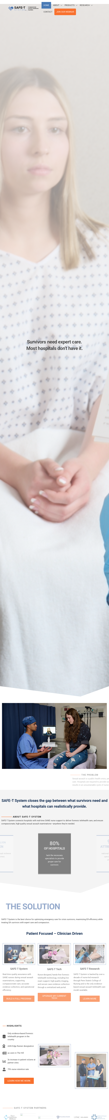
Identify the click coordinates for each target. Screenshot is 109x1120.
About (56, 5)
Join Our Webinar (65, 12)
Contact (47, 12)
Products (70, 5)
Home (46, 5)
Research (85, 5)
